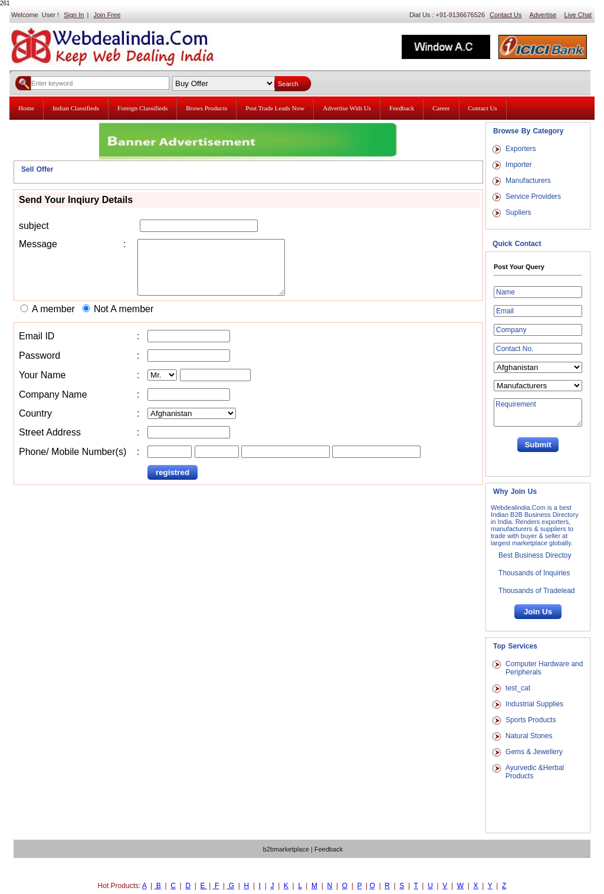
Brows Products (206, 108)
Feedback (401, 108)
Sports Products (530, 720)
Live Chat (578, 14)
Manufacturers (528, 180)
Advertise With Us (347, 108)
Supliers (518, 212)
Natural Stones (528, 736)
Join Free (106, 14)
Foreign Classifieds (142, 108)
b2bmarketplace (286, 849)
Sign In (74, 14)
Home (26, 108)
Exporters (520, 149)
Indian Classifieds (75, 108)
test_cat (517, 688)
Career (440, 108)
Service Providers (533, 196)
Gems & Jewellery (534, 752)
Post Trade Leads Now (274, 108)
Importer (518, 165)
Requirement (538, 412)
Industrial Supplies (534, 704)
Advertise (543, 14)
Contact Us (505, 14)
